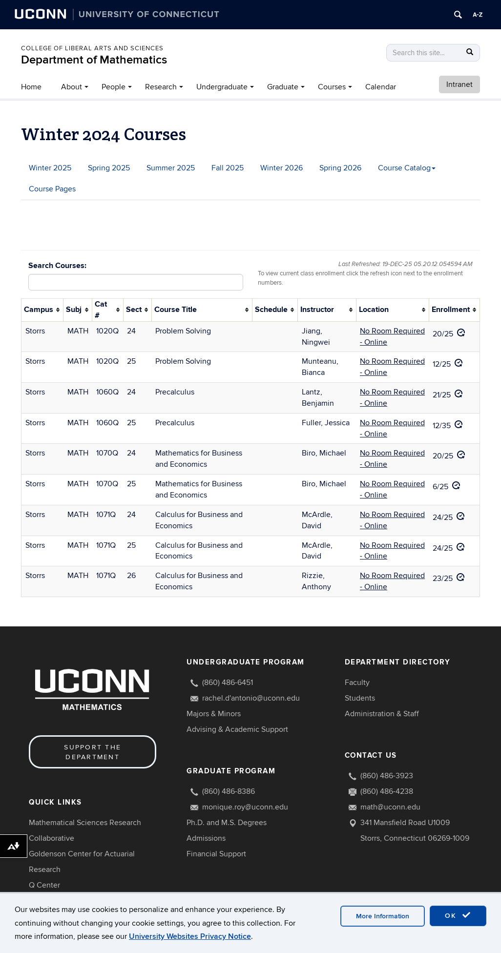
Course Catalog (407, 168)
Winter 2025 (50, 168)
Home (31, 87)
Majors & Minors (214, 714)
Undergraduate (222, 87)
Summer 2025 (170, 168)
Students (360, 698)
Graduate (282, 87)
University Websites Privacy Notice (190, 936)
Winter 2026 (281, 168)
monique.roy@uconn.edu (245, 807)
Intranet (459, 84)
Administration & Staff (382, 714)
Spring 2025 (109, 168)
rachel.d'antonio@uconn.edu (251, 698)
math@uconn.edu (390, 807)
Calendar (380, 87)
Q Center (44, 885)
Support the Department (92, 752)
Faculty (357, 682)
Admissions (206, 838)
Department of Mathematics (94, 60)
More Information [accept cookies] (382, 916)
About (71, 87)
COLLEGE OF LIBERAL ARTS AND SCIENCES (92, 48)
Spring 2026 (340, 168)
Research (161, 87)
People (113, 87)
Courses (332, 87)
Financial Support (216, 854)
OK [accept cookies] (458, 915)
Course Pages (52, 189)
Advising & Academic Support (237, 729)
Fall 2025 (227, 168)
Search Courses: (57, 265)
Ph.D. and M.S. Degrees (227, 823)
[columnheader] (42, 310)
